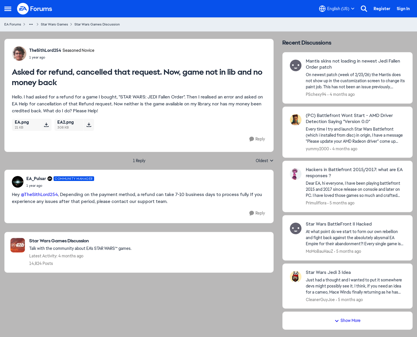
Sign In (403, 8)
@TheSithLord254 (39, 194)
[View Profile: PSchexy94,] (295, 65)
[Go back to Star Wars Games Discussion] (80, 241)
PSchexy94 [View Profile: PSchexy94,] (316, 94)
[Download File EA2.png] (88, 125)
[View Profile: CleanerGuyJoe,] (295, 277)
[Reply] (257, 139)
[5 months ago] (341, 203)
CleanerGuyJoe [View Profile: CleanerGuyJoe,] (320, 299)
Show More (347, 320)
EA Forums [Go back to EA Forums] (12, 24)
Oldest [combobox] (265, 161)
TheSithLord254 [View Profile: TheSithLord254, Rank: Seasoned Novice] (45, 50)
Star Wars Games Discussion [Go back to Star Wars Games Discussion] (97, 24)
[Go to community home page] (34, 8)
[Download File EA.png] (46, 125)
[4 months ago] (341, 94)
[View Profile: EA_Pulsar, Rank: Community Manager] (17, 182)
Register (382, 8)
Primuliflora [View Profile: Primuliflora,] (316, 203)
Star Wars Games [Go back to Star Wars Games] (54, 24)
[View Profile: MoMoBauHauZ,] (295, 228)
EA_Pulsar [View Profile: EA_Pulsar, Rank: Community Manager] (36, 178)
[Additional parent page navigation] (31, 24)
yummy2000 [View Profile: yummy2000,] (317, 148)
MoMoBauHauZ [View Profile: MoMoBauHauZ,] (319, 251)
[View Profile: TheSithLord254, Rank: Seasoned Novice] (19, 53)
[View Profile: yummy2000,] (295, 120)
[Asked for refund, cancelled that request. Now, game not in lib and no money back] (60, 185)
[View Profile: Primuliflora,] (295, 174)
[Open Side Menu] (7, 8)
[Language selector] (337, 8)
